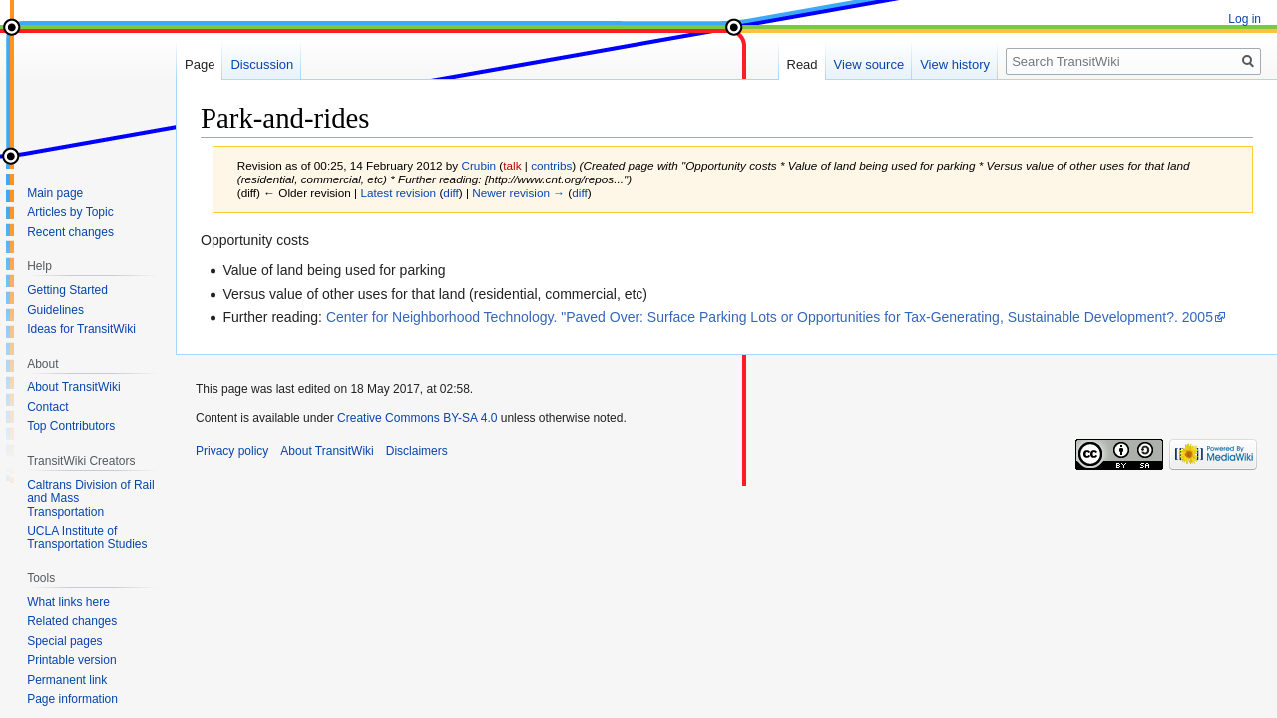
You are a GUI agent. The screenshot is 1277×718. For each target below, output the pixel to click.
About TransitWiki (73, 387)
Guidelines (55, 310)
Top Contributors (71, 426)
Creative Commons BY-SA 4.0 (417, 418)
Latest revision (398, 192)
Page (199, 64)
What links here (68, 602)
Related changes (72, 621)
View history (955, 64)
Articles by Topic (70, 212)
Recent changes (70, 232)
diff (450, 192)
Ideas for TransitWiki (81, 329)
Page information (72, 699)
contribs (551, 165)
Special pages (64, 641)
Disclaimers (417, 451)
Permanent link (67, 680)
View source (869, 64)
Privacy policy (232, 451)
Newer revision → (518, 192)
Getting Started (67, 290)
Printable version (71, 660)
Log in (1244, 19)
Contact (47, 407)
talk (512, 165)
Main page (55, 193)
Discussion (261, 64)
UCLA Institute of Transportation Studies (87, 537)
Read (802, 64)
